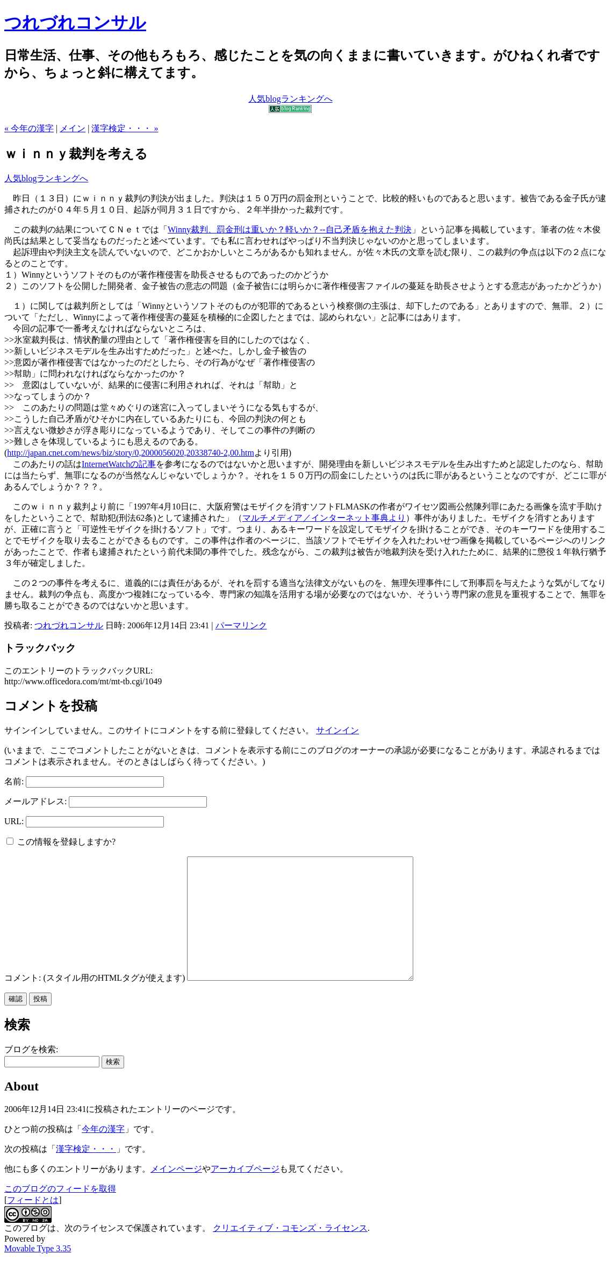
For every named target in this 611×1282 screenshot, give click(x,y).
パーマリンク (241, 625)
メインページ (176, 1193)
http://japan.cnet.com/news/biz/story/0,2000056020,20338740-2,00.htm (130, 452)
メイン (72, 128)
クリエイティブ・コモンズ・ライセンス (290, 1252)
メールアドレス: (35, 801)
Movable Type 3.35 (37, 1272)
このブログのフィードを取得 (60, 1212)
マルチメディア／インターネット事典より (324, 517)
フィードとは (33, 1224)
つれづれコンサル (75, 22)
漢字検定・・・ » (124, 128)
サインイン (337, 730)
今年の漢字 (103, 1153)
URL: (14, 821)
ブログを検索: (31, 1073)
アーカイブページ (245, 1193)
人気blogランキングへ (46, 178)
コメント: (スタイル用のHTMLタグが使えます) (94, 1002)
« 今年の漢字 (29, 128)
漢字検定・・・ (86, 1173)
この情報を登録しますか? (61, 841)
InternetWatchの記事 (119, 464)
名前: (14, 781)
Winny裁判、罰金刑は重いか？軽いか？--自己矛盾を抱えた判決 (290, 229)
